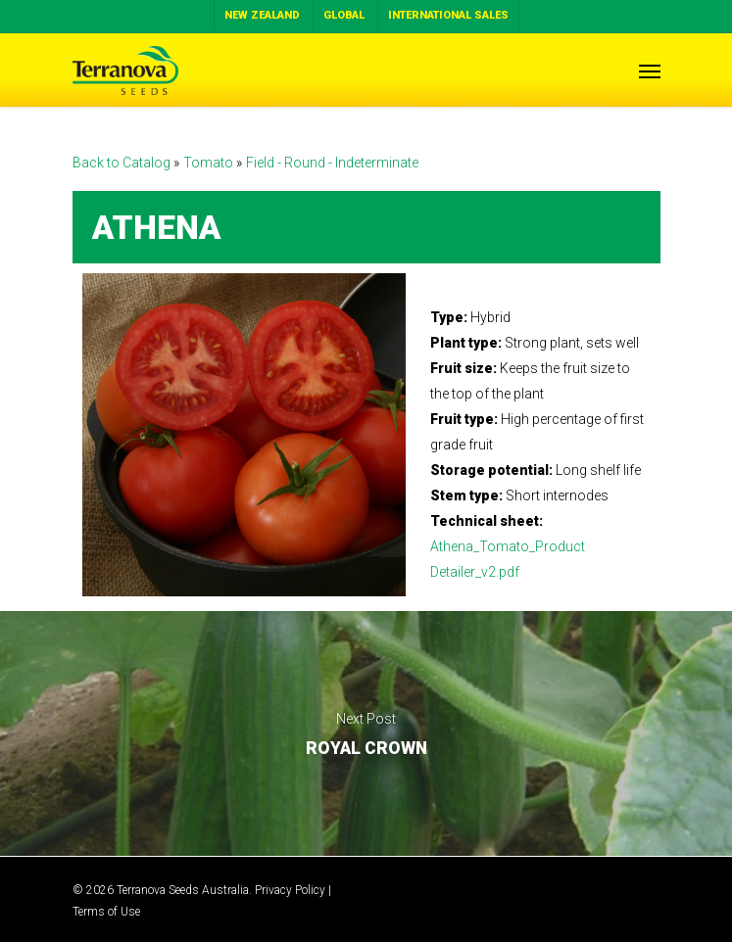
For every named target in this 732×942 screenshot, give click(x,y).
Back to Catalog (123, 162)
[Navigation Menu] (649, 70)
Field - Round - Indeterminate (332, 162)
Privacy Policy (290, 890)
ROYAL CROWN (366, 733)
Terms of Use (106, 911)
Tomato (209, 162)
